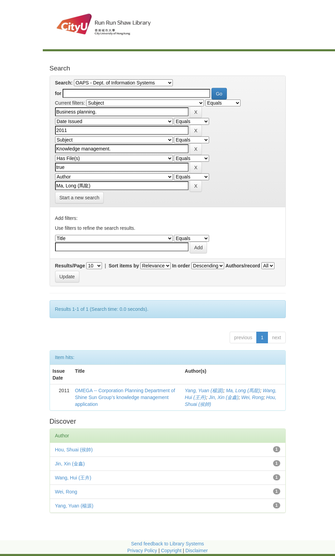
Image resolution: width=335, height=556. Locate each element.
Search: (64, 82)
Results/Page (70, 265)
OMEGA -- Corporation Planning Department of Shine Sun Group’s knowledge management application (125, 397)
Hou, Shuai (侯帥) (74, 449)
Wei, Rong (252, 397)
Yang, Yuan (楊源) (204, 390)
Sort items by (124, 265)
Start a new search (80, 197)
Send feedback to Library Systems (167, 543)
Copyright (172, 550)
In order (181, 265)
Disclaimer (196, 550)
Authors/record (243, 265)
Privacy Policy (142, 550)
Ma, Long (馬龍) (243, 390)
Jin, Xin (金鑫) (224, 397)
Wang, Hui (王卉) (73, 477)
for (58, 93)
